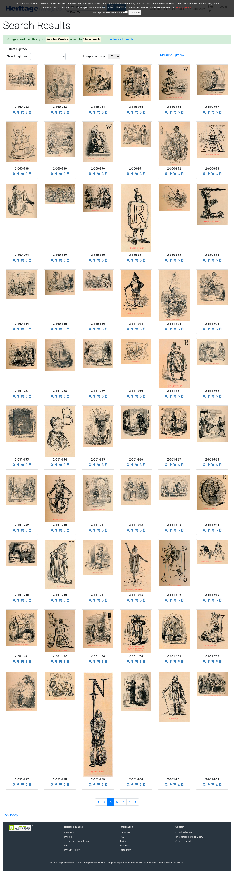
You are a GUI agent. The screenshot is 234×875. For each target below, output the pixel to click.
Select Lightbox (17, 56)
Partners (69, 832)
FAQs (123, 836)
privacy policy (183, 7)
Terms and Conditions (76, 841)
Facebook (125, 845)
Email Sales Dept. (185, 832)
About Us (125, 832)
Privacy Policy (72, 849)
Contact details (183, 841)
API (66, 845)
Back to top (10, 815)
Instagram (125, 849)
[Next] (136, 802)
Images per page (94, 56)
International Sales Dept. (189, 836)
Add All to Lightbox (171, 55)
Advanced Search (121, 39)
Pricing (68, 836)
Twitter (124, 841)
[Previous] (98, 802)
